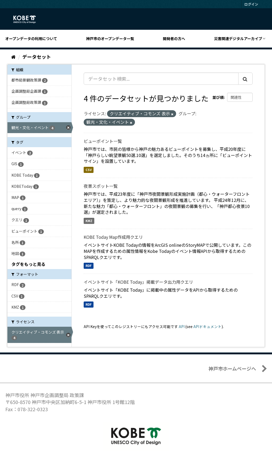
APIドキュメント (207, 326)
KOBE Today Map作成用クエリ (113, 237)
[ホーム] (13, 56)
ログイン (251, 4)
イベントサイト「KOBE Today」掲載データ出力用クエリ (138, 282)
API (182, 326)
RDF (89, 265)
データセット (36, 56)
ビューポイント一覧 (103, 141)
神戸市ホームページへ (232, 368)
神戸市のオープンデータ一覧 (110, 38)
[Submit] (245, 79)
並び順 (218, 97)
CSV (89, 169)
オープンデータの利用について (31, 38)
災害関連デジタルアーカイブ (238, 38)
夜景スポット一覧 (101, 186)
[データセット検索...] (161, 79)
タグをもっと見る (28, 264)
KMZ (89, 220)
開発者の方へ (174, 38)
